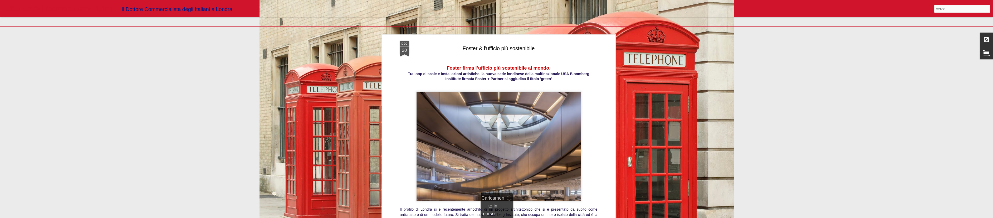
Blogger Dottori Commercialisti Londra (526, 92)
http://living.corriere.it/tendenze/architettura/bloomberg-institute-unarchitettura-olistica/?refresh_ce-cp (499, 85)
